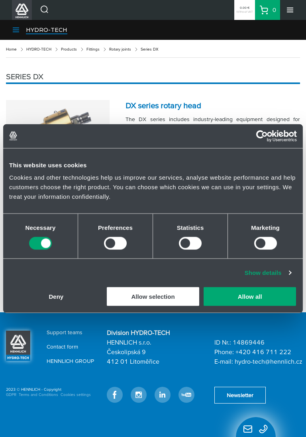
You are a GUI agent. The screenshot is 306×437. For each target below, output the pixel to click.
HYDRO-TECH (46, 29)
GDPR (11, 394)
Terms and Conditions (38, 394)
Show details (263, 272)
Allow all (250, 296)
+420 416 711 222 (263, 351)
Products (69, 49)
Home (11, 49)
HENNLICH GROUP (70, 361)
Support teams (64, 332)
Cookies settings (76, 394)
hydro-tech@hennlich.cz (268, 361)
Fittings (93, 49)
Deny (56, 296)
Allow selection (153, 296)
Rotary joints (120, 49)
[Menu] (290, 10)
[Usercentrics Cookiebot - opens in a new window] (262, 136)
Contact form (62, 346)
